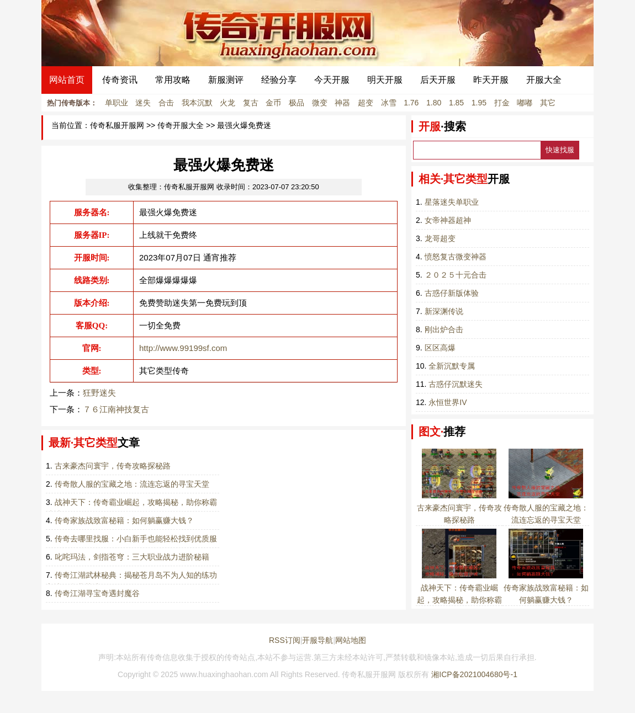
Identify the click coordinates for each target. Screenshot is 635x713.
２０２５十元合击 (455, 274)
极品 (296, 102)
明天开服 (385, 79)
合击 (166, 102)
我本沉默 (197, 102)
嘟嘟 (524, 102)
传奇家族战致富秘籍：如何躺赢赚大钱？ (124, 520)
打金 (502, 102)
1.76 (411, 102)
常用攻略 (172, 79)
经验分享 (279, 79)
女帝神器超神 (448, 220)
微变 (319, 102)
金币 (273, 102)
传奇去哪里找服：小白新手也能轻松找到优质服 (136, 538)
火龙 (227, 102)
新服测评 (226, 79)
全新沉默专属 (451, 365)
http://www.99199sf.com (183, 348)
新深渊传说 (444, 311)
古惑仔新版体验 (452, 293)
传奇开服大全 (180, 125)
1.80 (433, 102)
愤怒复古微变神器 (455, 256)
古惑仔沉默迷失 (455, 384)
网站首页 (66, 79)
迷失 (143, 102)
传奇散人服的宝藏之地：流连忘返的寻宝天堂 (132, 484)
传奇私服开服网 (117, 125)
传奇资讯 (119, 79)
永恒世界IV (447, 402)
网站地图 (350, 640)
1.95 (479, 102)
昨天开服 (491, 79)
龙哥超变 (440, 238)
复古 (250, 102)
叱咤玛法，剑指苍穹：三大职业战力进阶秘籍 (132, 556)
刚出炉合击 (444, 329)
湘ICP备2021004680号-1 (474, 674)
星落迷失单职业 (452, 202)
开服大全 (544, 79)
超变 (365, 102)
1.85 (456, 102)
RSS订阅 (284, 640)
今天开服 (332, 79)
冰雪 (388, 102)
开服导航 (317, 640)
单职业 (116, 102)
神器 (342, 102)
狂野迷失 (99, 392)
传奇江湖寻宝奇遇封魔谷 (97, 593)
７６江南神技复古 (116, 409)
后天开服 (438, 79)
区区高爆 (440, 347)
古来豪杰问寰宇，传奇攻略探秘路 (113, 465)
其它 (547, 102)
